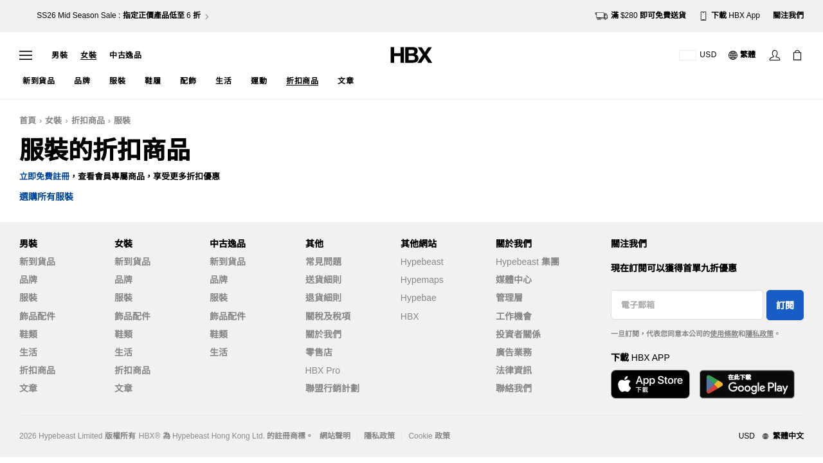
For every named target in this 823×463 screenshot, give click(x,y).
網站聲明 (335, 435)
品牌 (28, 280)
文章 (28, 388)
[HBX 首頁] (411, 54)
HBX (410, 316)
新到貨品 (37, 262)
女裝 (88, 55)
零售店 (318, 352)
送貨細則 (323, 280)
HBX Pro (322, 370)
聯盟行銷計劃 (332, 388)
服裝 (122, 120)
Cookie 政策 (429, 435)
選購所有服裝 (46, 197)
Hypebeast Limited (70, 435)
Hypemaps (422, 280)
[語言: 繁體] (743, 55)
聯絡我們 (514, 388)
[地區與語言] (762, 436)
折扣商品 (88, 120)
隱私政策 (759, 334)
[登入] (774, 55)
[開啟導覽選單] (25, 55)
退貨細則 (323, 298)
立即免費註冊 (44, 176)
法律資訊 (514, 370)
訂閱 (785, 305)
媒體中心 (514, 280)
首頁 (27, 120)
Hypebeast (422, 262)
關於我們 (323, 334)
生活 (28, 352)
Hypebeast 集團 (527, 262)
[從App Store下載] (650, 384)
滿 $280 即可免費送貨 (640, 16)
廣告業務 (514, 352)
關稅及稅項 (327, 316)
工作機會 (514, 316)
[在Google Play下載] (747, 384)
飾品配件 (37, 316)
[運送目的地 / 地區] (698, 55)
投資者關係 (518, 334)
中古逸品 (125, 55)
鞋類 (28, 334)
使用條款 (724, 334)
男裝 (59, 55)
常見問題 (323, 262)
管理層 (509, 298)
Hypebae (419, 298)
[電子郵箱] (687, 305)
